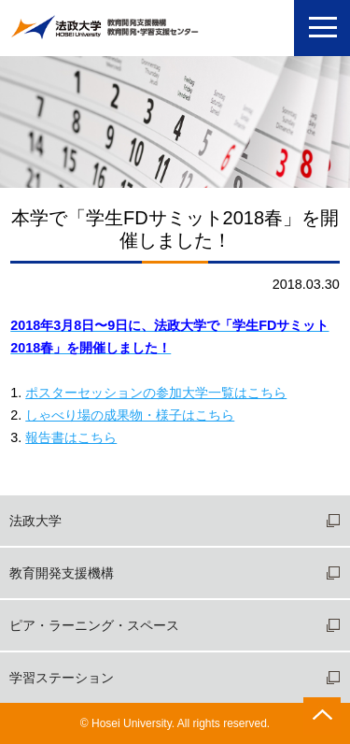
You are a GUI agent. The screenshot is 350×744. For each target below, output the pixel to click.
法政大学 (35, 520)
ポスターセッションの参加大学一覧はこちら (156, 392)
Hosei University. (133, 723)
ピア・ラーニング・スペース (94, 625)
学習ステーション (61, 677)
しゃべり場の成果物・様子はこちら (129, 415)
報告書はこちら (71, 437)
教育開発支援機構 (61, 572)
